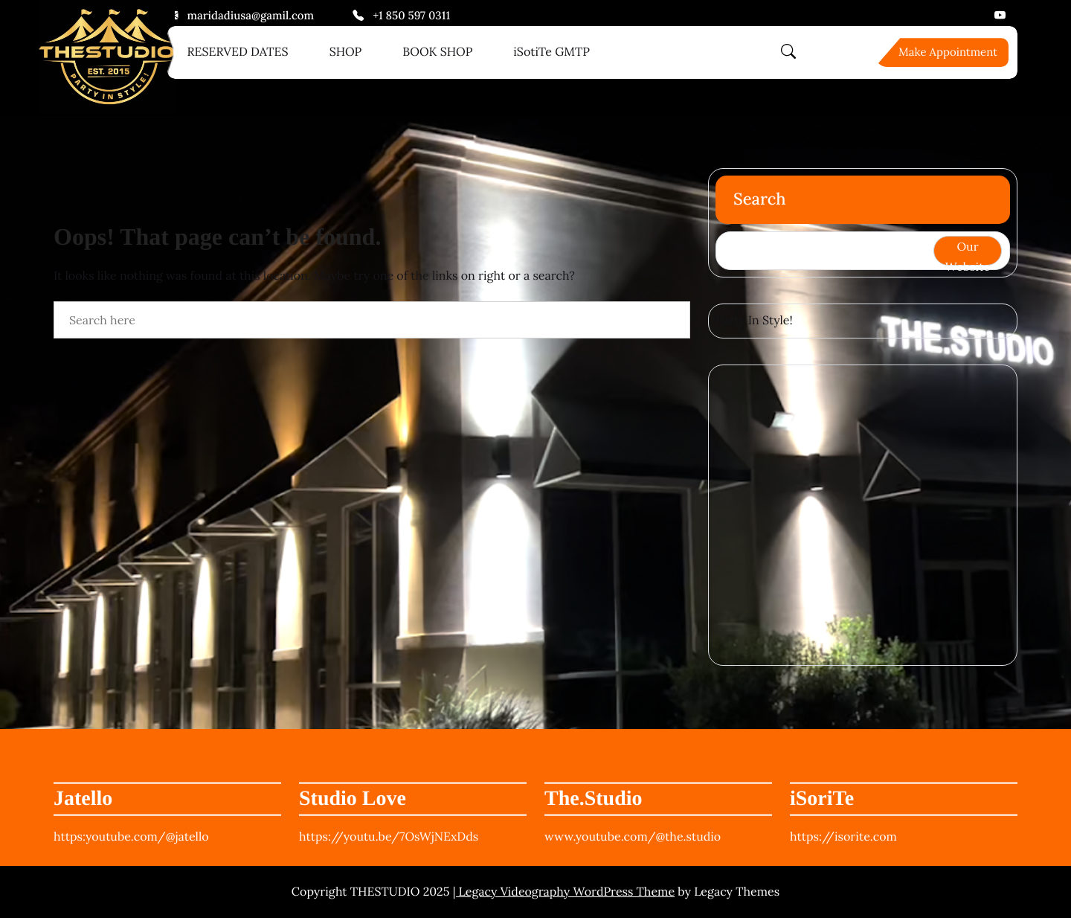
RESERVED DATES (238, 52)
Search (759, 199)
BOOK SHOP (437, 52)
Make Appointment (947, 52)
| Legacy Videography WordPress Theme (564, 892)
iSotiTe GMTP (551, 52)
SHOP (345, 52)
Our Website (967, 252)
